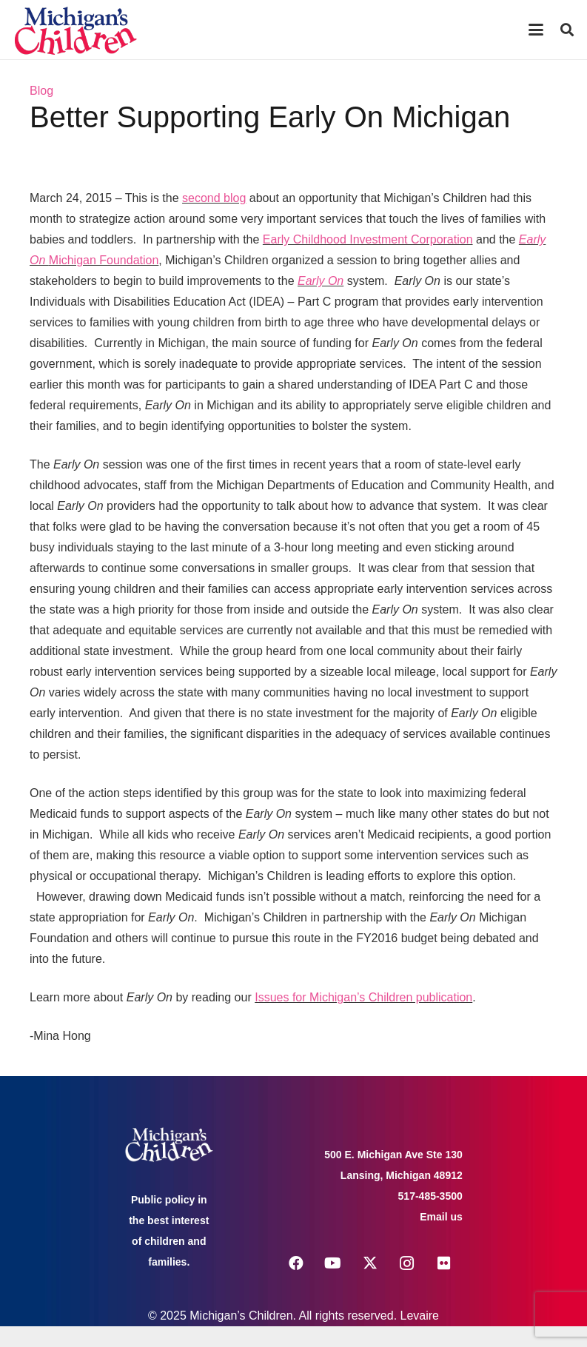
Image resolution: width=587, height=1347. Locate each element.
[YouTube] (333, 1263)
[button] (536, 29)
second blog (214, 198)
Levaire (419, 1315)
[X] (370, 1263)
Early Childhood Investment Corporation (368, 239)
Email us (441, 1217)
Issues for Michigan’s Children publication (363, 997)
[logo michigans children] (75, 30)
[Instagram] (407, 1263)
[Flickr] (444, 1263)
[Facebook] (296, 1263)
